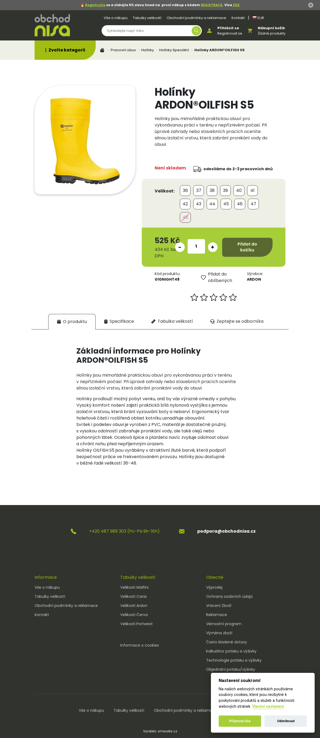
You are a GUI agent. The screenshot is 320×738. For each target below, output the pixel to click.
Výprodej (214, 587)
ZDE (236, 5)
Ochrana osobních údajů (229, 596)
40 (239, 190)
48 (185, 217)
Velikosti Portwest (136, 623)
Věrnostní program (223, 623)
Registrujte (95, 5)
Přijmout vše (239, 721)
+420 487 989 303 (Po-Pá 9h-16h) (124, 531)
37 (198, 190)
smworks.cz (167, 731)
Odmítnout (286, 721)
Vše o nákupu (116, 17)
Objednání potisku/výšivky (230, 669)
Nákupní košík (271, 28)
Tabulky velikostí (147, 17)
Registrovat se (229, 33)
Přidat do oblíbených (216, 277)
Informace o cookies (139, 645)
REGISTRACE (211, 5)
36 (185, 190)
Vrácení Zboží (218, 605)
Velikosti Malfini (134, 587)
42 (185, 204)
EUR (258, 17)
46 (240, 204)
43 (198, 204)
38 (212, 190)
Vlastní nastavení (268, 706)
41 (252, 190)
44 (212, 204)
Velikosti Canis (133, 596)
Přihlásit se (228, 28)
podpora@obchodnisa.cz (226, 531)
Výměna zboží (219, 633)
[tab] (72, 321)
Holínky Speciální (174, 50)
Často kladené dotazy (226, 642)
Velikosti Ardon (133, 605)
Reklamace (216, 614)
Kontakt (238, 17)
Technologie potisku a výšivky (234, 660)
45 (226, 204)
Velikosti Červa (134, 614)
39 (225, 190)
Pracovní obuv (123, 50)
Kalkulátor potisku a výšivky (231, 651)
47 (253, 204)
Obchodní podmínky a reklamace (196, 17)
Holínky (147, 50)
